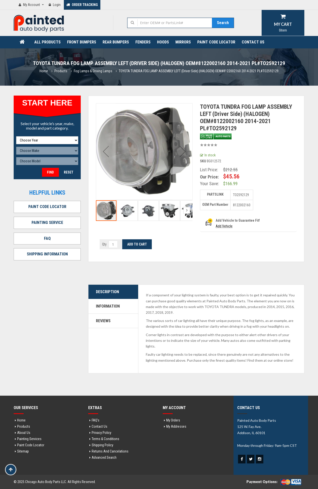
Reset (68, 172)
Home (44, 71)
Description (107, 291)
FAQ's (95, 420)
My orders (173, 420)
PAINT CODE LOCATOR (47, 206)
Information (108, 306)
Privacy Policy (101, 433)
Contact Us (99, 426)
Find (50, 172)
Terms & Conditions (105, 439)
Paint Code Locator (30, 445)
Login (55, 5)
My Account (31, 5)
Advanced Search (104, 457)
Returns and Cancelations (110, 451)
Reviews (103, 320)
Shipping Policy (102, 445)
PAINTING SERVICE (47, 222)
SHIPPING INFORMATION (47, 254)
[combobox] (174, 22)
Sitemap (23, 451)
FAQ (47, 238)
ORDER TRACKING (82, 5)
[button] (106, 151)
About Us (23, 433)
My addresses (176, 426)
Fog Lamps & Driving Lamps (93, 71)
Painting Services (29, 439)
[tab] (113, 292)
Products (60, 71)
